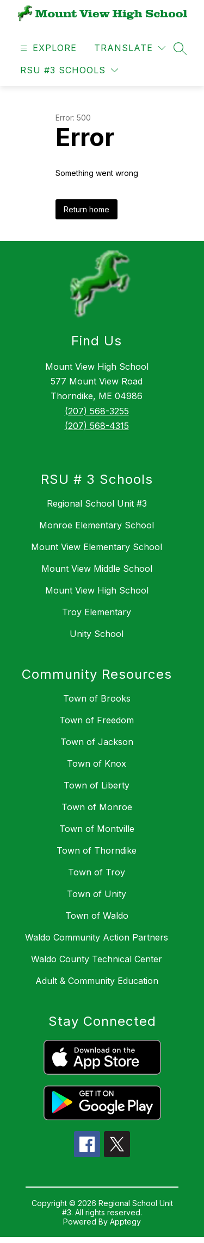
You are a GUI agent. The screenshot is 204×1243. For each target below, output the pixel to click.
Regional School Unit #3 (97, 503)
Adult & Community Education (96, 980)
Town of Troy (96, 872)
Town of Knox (96, 763)
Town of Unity (96, 893)
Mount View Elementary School (96, 546)
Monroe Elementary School (96, 525)
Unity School (96, 633)
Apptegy (125, 1221)
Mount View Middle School (96, 568)
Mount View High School (97, 590)
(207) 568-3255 (97, 411)
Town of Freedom (96, 720)
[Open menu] (47, 48)
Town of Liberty (96, 785)
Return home (86, 209)
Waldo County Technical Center (96, 959)
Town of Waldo (96, 915)
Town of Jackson (96, 741)
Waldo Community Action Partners (96, 937)
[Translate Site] (129, 48)
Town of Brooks (97, 698)
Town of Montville (96, 828)
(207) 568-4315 (97, 425)
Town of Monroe (96, 807)
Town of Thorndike (97, 850)
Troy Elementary (96, 612)
